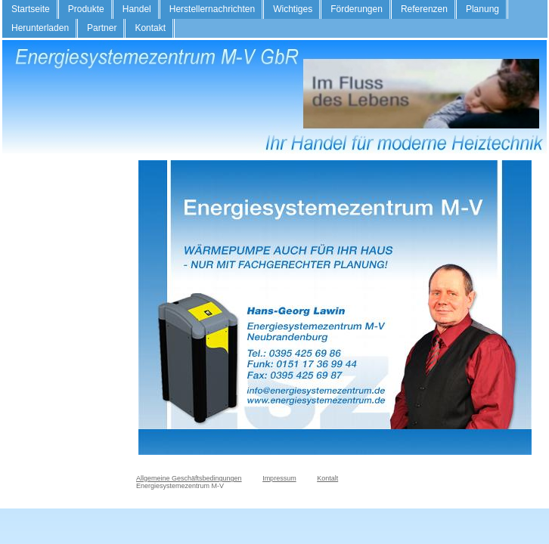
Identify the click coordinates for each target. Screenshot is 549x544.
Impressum (279, 478)
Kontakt (150, 28)
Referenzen (424, 9)
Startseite (30, 9)
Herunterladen (40, 28)
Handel (137, 9)
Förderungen (356, 9)
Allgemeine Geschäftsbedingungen (189, 478)
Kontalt (327, 478)
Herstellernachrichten (212, 9)
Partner (101, 28)
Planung (482, 9)
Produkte (86, 9)
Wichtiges (292, 9)
